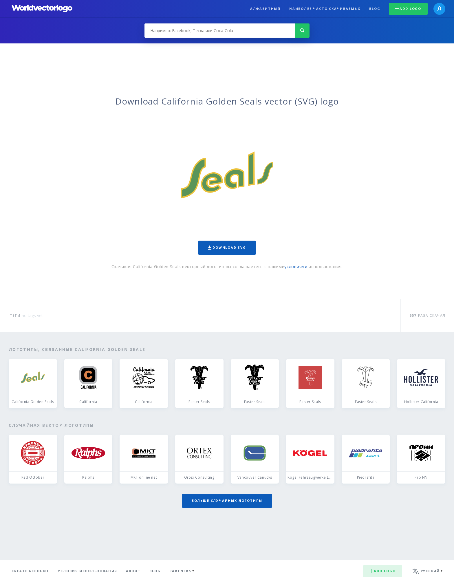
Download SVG (227, 247)
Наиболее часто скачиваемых (324, 8)
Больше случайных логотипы (227, 500)
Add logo (408, 8)
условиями (295, 266)
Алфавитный (265, 8)
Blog (374, 8)
